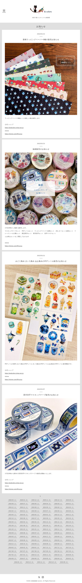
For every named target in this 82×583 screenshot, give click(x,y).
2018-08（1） (47, 544)
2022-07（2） (35, 518)
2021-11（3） (59, 522)
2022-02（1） (24, 522)
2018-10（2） (24, 544)
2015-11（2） (41, 562)
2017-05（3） (47, 551)
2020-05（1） (59, 533)
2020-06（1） (47, 533)
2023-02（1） (35, 514)
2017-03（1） (70, 551)
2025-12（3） (35, 500)
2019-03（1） (59, 540)
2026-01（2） (24, 500)
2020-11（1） (59, 529)
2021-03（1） (13, 529)
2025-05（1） (35, 503)
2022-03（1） (13, 522)
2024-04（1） (59, 507)
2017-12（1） (47, 547)
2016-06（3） (35, 558)
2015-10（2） (53, 562)
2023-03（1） (24, 514)
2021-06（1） (47, 525)
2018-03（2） (13, 547)
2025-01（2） (70, 503)
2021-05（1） (59, 525)
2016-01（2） (18, 562)
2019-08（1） (70, 536)
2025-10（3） (59, 500)
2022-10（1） (13, 518)
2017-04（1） (59, 551)
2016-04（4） (59, 558)
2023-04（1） (13, 514)
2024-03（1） (70, 507)
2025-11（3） (47, 500)
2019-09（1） (59, 536)
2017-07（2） (24, 551)
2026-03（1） (13, 500)
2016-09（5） (70, 555)
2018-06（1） (59, 544)
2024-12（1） (13, 507)
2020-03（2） (13, 536)
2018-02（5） (24, 547)
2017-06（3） (35, 551)
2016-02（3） (70, 558)
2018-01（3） (35, 547)
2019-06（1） (24, 540)
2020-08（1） (24, 533)
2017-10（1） (70, 547)
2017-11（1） (59, 547)
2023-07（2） (47, 511)
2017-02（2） (13, 555)
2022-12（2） (59, 514)
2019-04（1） (47, 540)
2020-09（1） (13, 533)
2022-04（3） (70, 518)
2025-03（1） (59, 503)
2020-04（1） (70, 533)
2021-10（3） (70, 522)
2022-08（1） (24, 518)
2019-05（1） (35, 540)
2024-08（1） (35, 507)
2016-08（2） (13, 558)
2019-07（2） (13, 540)
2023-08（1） (35, 511)
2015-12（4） (30, 562)
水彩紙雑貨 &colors (36, 581)
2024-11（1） (24, 507)
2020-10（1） (70, 529)
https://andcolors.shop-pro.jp (14, 127)
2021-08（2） (24, 525)
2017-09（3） (13, 551)
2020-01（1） (35, 536)
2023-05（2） (70, 511)
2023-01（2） (47, 514)
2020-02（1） (24, 536)
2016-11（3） (47, 555)
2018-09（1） (35, 544)
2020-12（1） (47, 529)
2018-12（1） (13, 544)
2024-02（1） (13, 511)
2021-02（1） (24, 529)
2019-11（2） (47, 536)
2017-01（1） (24, 555)
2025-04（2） (47, 503)
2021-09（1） (13, 525)
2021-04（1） (70, 525)
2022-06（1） (47, 518)
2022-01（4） (35, 522)
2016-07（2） (24, 558)
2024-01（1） (24, 511)
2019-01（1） (70, 540)
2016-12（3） (35, 555)
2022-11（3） (70, 514)
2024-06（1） (47, 507)
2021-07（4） (35, 525)
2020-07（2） (35, 533)
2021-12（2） (47, 522)
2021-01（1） (35, 529)
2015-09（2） (64, 562)
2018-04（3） (70, 544)
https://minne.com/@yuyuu (13, 134)
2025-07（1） (24, 503)
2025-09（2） (70, 500)
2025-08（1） (13, 503)
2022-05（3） (59, 518)
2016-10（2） (59, 555)
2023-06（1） (59, 511)
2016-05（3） (47, 558)
